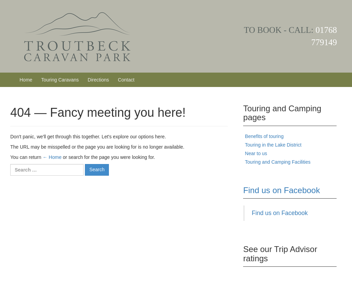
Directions (98, 80)
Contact (126, 80)
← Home (51, 157)
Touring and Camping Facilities (277, 162)
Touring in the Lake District (273, 145)
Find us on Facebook (281, 190)
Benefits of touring (264, 136)
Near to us (256, 153)
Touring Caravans (60, 80)
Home (26, 80)
